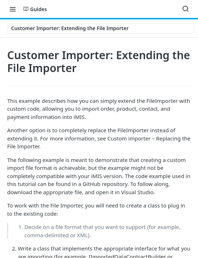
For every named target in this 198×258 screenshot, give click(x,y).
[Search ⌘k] (185, 9)
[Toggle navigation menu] (12, 9)
